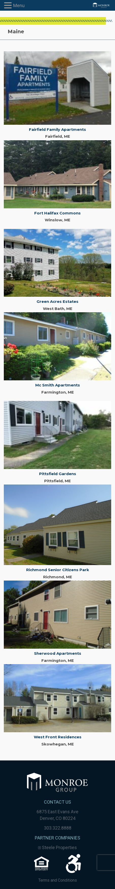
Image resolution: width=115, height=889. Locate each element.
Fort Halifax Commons (57, 213)
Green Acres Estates (57, 301)
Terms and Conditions (57, 880)
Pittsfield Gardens (57, 473)
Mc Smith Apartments (57, 385)
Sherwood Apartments (57, 653)
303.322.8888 (57, 828)
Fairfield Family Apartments (57, 129)
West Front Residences (57, 737)
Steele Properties (57, 847)
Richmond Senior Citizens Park (57, 569)
